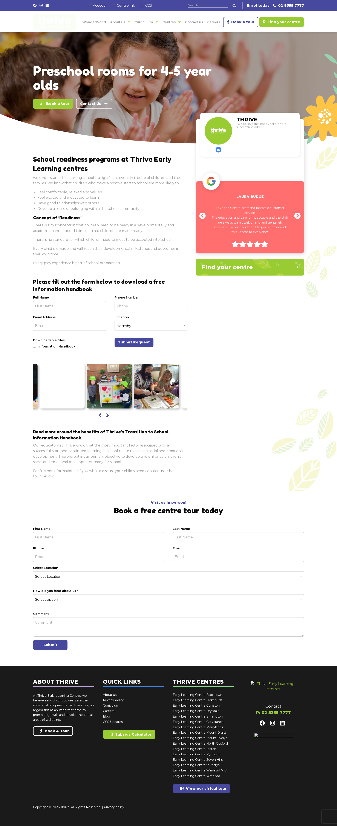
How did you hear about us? (55, 591)
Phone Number (127, 297)
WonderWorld (94, 22)
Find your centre (281, 22)
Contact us (194, 22)
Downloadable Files (49, 340)
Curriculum (144, 22)
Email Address (44, 317)
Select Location (45, 568)
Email (177, 548)
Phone (38, 548)
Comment (41, 614)
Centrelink (123, 5)
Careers (213, 22)
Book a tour (240, 22)
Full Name (41, 297)
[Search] (208, 5)
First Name (41, 529)
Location (122, 317)
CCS (146, 5)
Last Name (181, 529)
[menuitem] (94, 22)
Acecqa (96, 5)
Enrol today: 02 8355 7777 (275, 5)
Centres (169, 22)
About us (117, 22)
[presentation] (100, 415)
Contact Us (94, 104)
